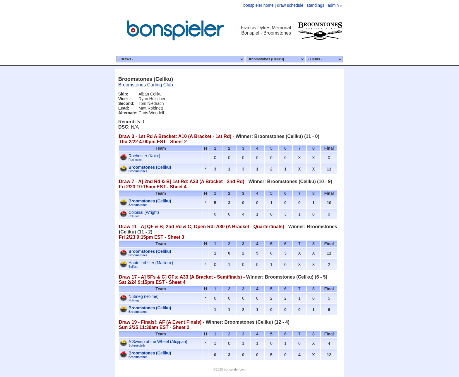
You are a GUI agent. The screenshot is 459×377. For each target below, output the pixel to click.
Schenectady (137, 345)
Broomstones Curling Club (145, 84)
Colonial (134, 216)
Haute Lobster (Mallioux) (151, 262)
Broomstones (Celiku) (150, 167)
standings (315, 5)
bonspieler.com (235, 369)
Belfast (133, 266)
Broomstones (138, 171)
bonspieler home (258, 5)
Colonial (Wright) (144, 212)
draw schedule (290, 5)
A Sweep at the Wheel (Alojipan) (158, 341)
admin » (335, 5)
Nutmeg (134, 300)
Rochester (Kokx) (144, 155)
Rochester (135, 159)
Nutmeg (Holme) (144, 296)
